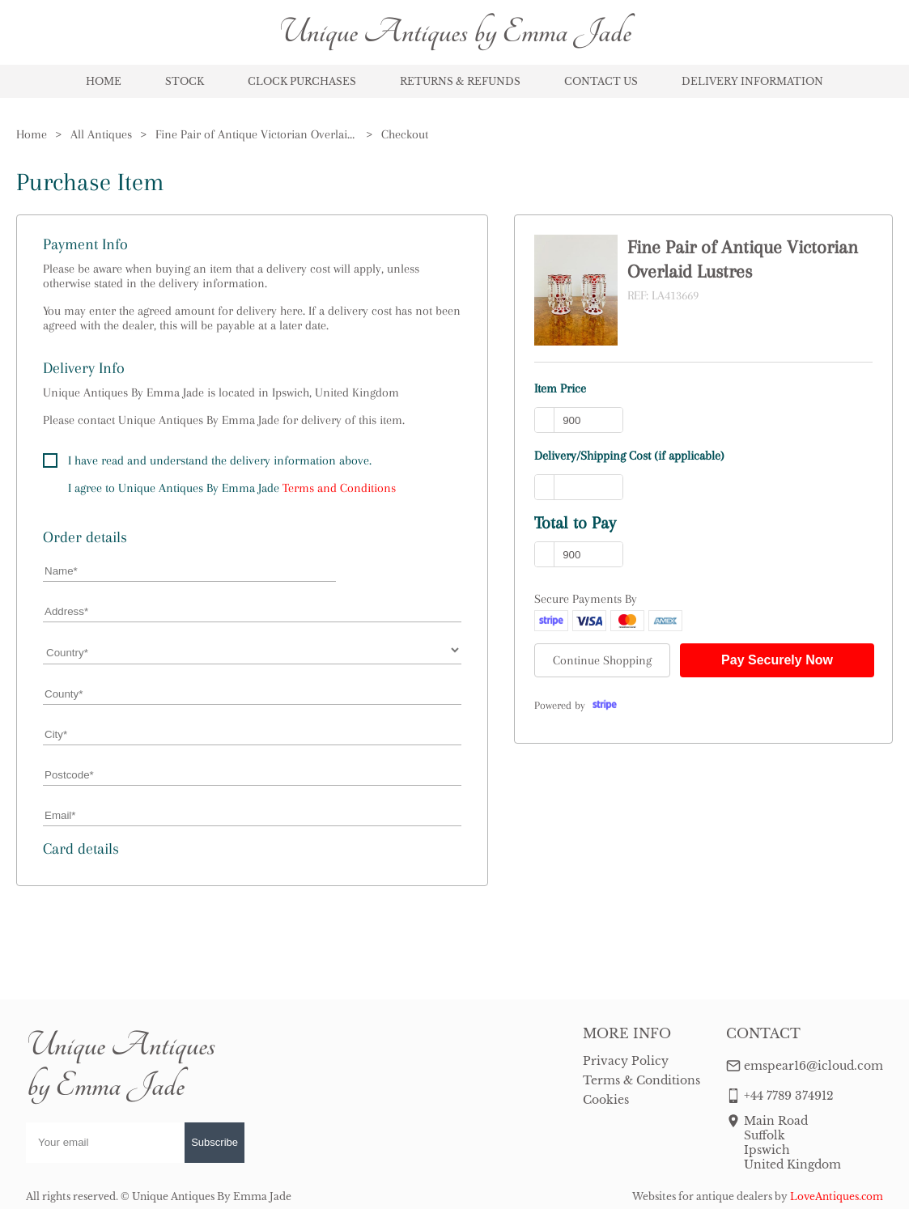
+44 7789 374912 (789, 1095)
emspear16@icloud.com (813, 1065)
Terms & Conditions (641, 1080)
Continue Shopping (602, 660)
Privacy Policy (626, 1061)
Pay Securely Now (777, 660)
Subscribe (214, 1142)
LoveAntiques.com (836, 1196)
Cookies (606, 1099)
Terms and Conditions (339, 488)
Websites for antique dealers (702, 1196)
